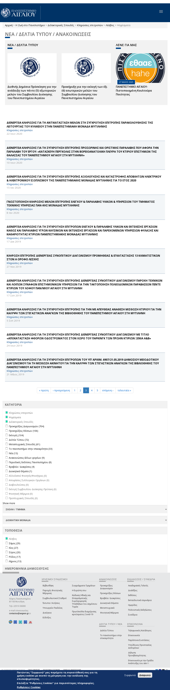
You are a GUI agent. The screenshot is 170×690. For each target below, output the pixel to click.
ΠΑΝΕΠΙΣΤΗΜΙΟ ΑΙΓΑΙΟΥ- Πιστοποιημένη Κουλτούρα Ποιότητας (134, 90)
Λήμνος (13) (15, 561)
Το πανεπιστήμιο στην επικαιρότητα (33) (30, 448)
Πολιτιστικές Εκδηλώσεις (140, 609)
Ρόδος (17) (15, 556)
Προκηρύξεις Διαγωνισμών (106, 587)
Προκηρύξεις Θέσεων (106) (23, 430)
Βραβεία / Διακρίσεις (110, 598)
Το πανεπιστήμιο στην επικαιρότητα (111, 637)
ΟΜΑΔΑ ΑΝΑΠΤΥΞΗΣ (72, 670)
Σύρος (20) (14, 552)
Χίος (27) (13, 547)
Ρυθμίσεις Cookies (29, 687)
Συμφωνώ (130, 675)
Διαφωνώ (145, 675)
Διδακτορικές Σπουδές (61, 25)
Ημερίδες (132, 605)
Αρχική (9, 25)
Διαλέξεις (132, 590)
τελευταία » (124, 390)
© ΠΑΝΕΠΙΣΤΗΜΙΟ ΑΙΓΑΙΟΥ (13, 670)
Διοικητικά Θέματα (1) (20, 471)
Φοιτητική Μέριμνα (109, 612)
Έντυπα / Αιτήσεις (51, 603)
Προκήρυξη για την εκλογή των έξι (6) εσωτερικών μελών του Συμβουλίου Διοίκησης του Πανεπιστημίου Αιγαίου (84, 92)
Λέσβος (110, 25)
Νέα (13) (13, 453)
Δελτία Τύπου (107, 630)
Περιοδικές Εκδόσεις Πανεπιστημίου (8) (30, 462)
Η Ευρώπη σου (79, 590)
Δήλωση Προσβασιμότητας (137, 654)
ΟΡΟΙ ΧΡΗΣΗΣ (34, 670)
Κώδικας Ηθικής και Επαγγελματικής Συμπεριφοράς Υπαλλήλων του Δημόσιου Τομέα (84, 601)
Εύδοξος (47, 617)
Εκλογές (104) (16, 435)
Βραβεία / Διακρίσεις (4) (22, 466)
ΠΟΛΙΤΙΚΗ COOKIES (51, 670)
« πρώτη (44, 390)
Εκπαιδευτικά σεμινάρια (140, 600)
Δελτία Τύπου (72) (19, 439)
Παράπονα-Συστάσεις (138, 640)
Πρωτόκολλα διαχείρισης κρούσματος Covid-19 (84, 613)
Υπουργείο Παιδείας (52, 607)
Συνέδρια (132, 614)
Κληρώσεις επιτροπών (90, 25)
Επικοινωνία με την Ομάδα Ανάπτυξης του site (140, 662)
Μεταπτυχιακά (107, 607)
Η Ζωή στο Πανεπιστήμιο (30, 25)
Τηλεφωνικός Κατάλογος (139, 630)
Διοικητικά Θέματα (109, 603)
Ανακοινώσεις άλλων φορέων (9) (27, 457)
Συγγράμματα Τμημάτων (83, 585)
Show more (9, 503)
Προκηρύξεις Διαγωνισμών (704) (26, 426)
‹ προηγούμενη (61, 390)
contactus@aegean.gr (20, 613)
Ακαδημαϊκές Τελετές (138, 585)
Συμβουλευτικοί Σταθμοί (55, 598)
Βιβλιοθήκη (48, 585)
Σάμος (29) (14, 543)
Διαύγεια (47, 612)
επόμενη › (107, 390)
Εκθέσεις (132, 595)
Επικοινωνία (134, 635)
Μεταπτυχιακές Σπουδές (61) (24, 444)
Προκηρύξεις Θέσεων (110, 593)
